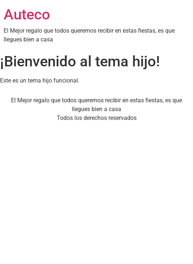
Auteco (27, 14)
